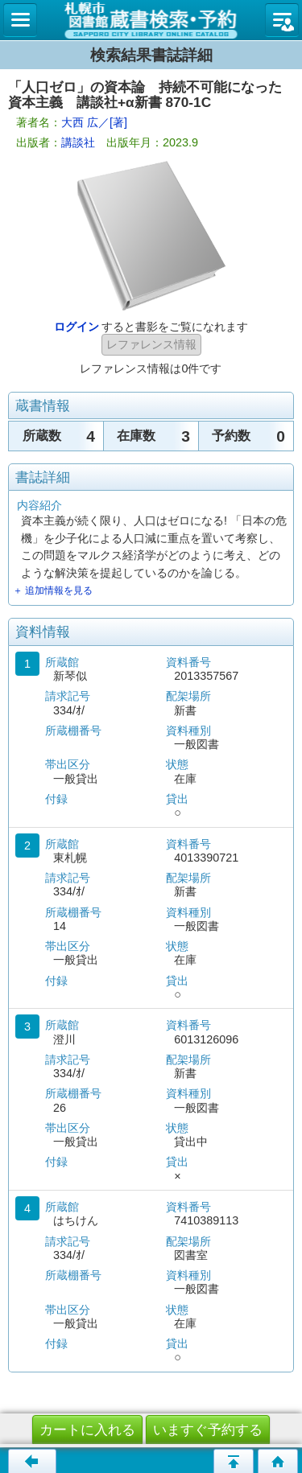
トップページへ (278, 1461)
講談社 (78, 142)
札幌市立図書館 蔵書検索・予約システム (151, 20)
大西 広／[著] (94, 122)
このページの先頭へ (233, 1461)
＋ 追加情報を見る (53, 590)
